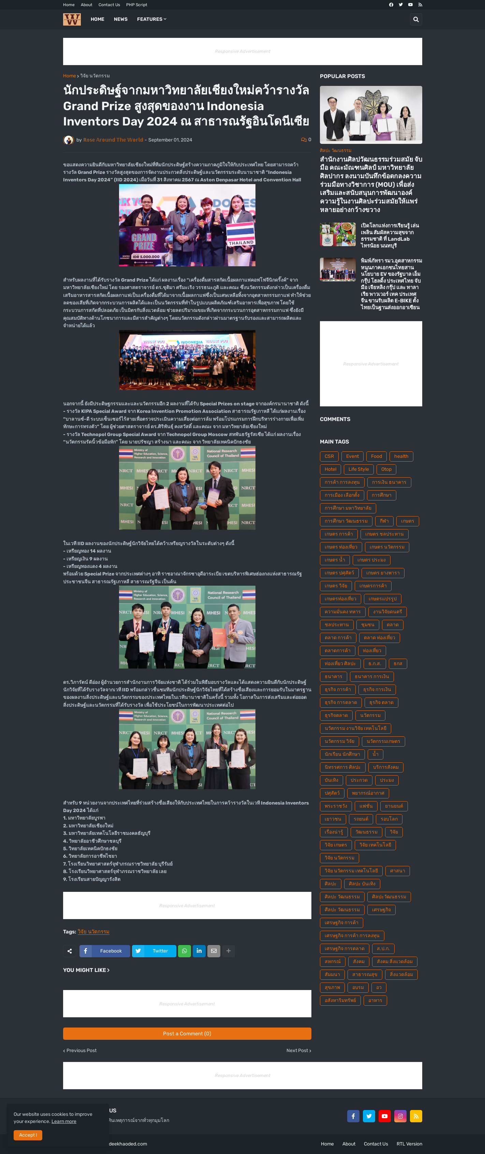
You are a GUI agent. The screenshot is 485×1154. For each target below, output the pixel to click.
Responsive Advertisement (242, 51)
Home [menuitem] (97, 19)
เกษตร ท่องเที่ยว (341, 547)
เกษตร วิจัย (336, 586)
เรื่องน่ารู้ (334, 832)
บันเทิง (331, 780)
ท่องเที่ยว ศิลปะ (340, 663)
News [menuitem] (121, 19)
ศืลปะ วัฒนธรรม (342, 910)
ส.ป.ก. (383, 948)
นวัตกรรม (370, 715)
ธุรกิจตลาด (336, 715)
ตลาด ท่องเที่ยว (379, 638)
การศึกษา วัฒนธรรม (346, 521)
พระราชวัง (336, 806)
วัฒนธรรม (366, 832)
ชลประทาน (337, 625)
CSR (329, 456)
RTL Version (409, 1144)
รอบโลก (389, 819)
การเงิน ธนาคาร (389, 482)
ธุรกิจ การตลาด (341, 702)
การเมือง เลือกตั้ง (342, 495)
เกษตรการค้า (373, 586)
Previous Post (82, 1050)
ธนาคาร (333, 676)
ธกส (398, 663)
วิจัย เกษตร (336, 845)
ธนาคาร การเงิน (372, 676)
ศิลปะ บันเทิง (362, 884)
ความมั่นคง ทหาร (343, 612)
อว (379, 987)
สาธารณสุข (365, 974)
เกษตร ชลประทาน (384, 534)
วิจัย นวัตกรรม (95, 76)
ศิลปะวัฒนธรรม (389, 897)
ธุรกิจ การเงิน (377, 689)
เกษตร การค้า (339, 534)
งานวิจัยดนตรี (387, 612)
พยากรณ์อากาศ (368, 793)
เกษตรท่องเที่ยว (340, 599)
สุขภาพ (332, 987)
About (86, 4)
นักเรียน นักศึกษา (342, 754)
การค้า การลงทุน (342, 482)
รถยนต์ (361, 819)
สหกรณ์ (333, 961)
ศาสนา (397, 871)
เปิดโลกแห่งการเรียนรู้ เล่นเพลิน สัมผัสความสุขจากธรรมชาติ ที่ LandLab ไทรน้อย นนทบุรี (390, 236)
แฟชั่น (366, 806)
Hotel (330, 469)
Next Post (297, 1050)
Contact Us (109, 4)
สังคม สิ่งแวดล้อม (395, 961)
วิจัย (394, 832)
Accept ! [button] (28, 1135)
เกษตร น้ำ (335, 560)
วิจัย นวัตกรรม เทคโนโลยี (351, 871)
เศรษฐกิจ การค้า (341, 923)
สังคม (359, 961)
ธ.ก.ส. (374, 663)
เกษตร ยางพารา (383, 573)
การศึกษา (382, 495)
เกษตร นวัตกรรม (387, 547)
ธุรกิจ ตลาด (381, 702)
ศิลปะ (331, 884)
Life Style (359, 469)
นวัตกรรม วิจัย (339, 741)
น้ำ (375, 754)
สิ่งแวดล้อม (401, 974)
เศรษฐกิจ (381, 910)
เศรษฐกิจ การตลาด (345, 948)
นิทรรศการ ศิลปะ (343, 767)
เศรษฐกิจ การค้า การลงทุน (352, 936)
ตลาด (393, 625)
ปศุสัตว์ (332, 793)
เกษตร (407, 521)
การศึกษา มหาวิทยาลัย (348, 508)
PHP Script (136, 4)
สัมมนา (332, 974)
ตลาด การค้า (338, 638)
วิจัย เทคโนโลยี (375, 845)
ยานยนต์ (394, 806)
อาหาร (375, 1000)
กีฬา (384, 521)
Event (352, 456)
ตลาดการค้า (338, 651)
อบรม (358, 987)
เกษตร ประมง (371, 560)
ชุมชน (367, 625)
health (401, 456)
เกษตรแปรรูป (383, 599)
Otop (386, 469)
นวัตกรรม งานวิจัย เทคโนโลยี (355, 728)
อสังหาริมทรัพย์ (340, 1000)
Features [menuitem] (149, 19)
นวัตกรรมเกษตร (383, 741)
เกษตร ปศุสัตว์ (339, 573)
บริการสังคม (386, 767)
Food (376, 456)
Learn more (64, 1121)
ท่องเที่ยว (372, 651)
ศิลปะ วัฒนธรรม (342, 897)
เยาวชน (333, 819)
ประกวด (359, 780)
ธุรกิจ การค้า (338, 689)
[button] (416, 19)
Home (69, 4)
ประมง (387, 780)
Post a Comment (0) (187, 1034)
